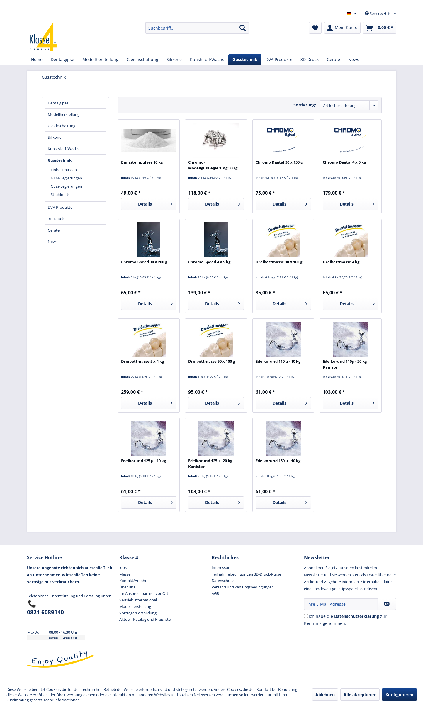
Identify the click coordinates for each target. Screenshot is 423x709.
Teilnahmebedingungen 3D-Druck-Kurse (246, 574)
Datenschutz (223, 580)
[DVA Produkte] (278, 59)
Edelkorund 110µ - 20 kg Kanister (345, 364)
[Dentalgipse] (62, 59)
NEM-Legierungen (66, 178)
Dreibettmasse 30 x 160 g (279, 261)
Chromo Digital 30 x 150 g (279, 162)
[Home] (37, 59)
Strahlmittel (61, 194)
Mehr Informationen (62, 700)
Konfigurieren (399, 694)
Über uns (127, 587)
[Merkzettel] (315, 28)
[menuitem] (197, 28)
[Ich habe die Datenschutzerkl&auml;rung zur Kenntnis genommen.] (306, 616)
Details (155, 203)
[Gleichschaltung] (142, 59)
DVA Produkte (60, 207)
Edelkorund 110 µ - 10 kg (278, 361)
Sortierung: (304, 105)
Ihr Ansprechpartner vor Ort (143, 593)
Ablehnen (325, 694)
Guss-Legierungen (66, 186)
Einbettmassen (64, 169)
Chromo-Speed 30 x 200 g (144, 261)
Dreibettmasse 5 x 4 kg (142, 361)
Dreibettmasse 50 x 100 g (211, 361)
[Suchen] (243, 28)
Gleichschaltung (61, 125)
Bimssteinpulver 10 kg (142, 162)
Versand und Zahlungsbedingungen (243, 587)
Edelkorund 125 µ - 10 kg (143, 460)
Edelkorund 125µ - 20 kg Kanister (210, 463)
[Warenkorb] (379, 28)
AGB (215, 593)
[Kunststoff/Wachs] (207, 59)
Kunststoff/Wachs (63, 148)
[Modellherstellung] (100, 59)
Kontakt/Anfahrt (133, 580)
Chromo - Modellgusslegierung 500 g (212, 165)
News (52, 241)
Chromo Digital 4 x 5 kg (344, 162)
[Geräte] (333, 59)
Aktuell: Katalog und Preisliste (145, 619)
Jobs (123, 567)
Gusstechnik (60, 160)
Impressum (222, 567)
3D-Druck (56, 218)
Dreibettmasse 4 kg (341, 261)
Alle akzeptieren (360, 694)
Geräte (54, 230)
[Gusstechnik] (244, 59)
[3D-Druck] (309, 59)
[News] (353, 59)
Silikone (54, 137)
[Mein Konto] (342, 28)
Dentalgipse (58, 103)
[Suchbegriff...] (197, 28)
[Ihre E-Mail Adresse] (341, 604)
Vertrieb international (138, 600)
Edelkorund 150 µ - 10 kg (278, 460)
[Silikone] (174, 59)
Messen (126, 574)
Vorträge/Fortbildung (138, 612)
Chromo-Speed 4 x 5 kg (209, 261)
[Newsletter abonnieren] (387, 604)
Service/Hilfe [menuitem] (378, 13)
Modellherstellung (63, 114)
